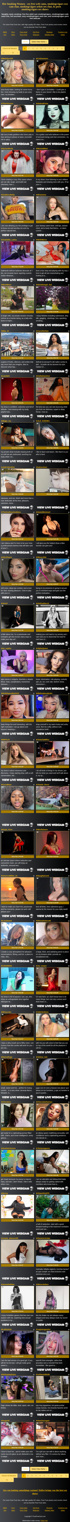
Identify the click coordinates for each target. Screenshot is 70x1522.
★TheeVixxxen (7, 103)
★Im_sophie (6, 648)
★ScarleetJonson (8, 1148)
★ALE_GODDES (43, 421)
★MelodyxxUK (7, 58)
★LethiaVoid (6, 1329)
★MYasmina (41, 195)
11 (3, 53)
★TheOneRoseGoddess (11, 512)
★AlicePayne (6, 557)
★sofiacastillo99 (43, 1374)
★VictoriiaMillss (42, 740)
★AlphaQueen (42, 648)
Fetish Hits (44, 1521)
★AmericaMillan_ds (9, 876)
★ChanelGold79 (42, 1193)
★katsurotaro (41, 467)
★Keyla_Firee (6, 830)
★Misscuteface (42, 1284)
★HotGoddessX (42, 603)
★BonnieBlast (42, 149)
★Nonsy (4, 1193)
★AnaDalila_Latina (9, 240)
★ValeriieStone (42, 1012)
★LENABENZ (6, 966)
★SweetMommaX (43, 512)
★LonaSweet (6, 921)
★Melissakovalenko (44, 693)
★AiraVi (4, 603)
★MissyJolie (41, 557)
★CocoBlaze (6, 785)
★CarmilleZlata (42, 331)
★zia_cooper (41, 966)
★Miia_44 (5, 331)
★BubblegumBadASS (10, 693)
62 (13, 53)
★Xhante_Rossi (42, 785)
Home (25, 42)
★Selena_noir (41, 1057)
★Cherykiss (6, 1102)
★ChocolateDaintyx (44, 1102)
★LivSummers (42, 58)
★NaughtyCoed (42, 876)
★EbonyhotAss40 (43, 921)
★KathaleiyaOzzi (43, 376)
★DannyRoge (6, 1057)
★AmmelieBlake (8, 1284)
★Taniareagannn (43, 1148)
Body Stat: (17, 85)
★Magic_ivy (6, 421)
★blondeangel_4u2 (44, 285)
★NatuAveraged (42, 1421)
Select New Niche (39, 42)
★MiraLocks (6, 1012)
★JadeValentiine (8, 467)
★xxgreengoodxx (43, 1329)
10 (62, 48)
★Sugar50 (5, 1421)
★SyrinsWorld (7, 149)
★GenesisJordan (43, 1238)
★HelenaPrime (42, 103)
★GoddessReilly (8, 195)
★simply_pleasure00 (9, 1238)
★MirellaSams (42, 830)
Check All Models (10, 48)
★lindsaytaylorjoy (8, 1374)
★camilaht (5, 376)
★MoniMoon (6, 285)
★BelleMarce (41, 240)
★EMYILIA (5, 740)
